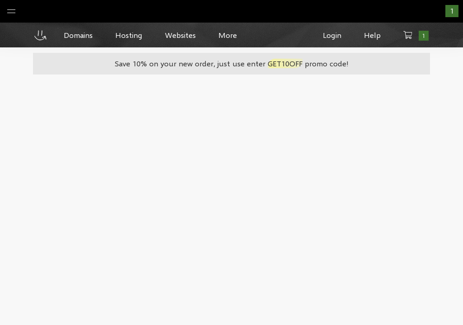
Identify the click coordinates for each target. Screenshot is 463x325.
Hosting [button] (128, 35)
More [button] (227, 35)
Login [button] (332, 35)
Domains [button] (78, 35)
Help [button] (372, 35)
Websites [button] (180, 35)
